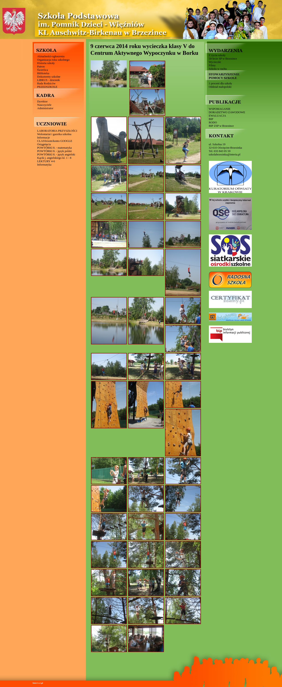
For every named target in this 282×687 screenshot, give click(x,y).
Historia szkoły (46, 63)
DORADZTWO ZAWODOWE (227, 112)
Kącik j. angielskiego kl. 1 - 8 (54, 157)
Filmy (212, 65)
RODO (213, 122)
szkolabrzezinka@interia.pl (224, 154)
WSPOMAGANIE (220, 109)
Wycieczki (215, 62)
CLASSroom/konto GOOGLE (54, 141)
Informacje (43, 137)
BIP (211, 119)
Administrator (45, 108)
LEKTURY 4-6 (46, 161)
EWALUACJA (217, 115)
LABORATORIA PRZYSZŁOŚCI (57, 130)
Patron (41, 66)
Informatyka (44, 164)
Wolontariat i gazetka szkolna (54, 134)
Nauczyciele (44, 104)
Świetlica (42, 69)
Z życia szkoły (217, 55)
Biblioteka (43, 73)
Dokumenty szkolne (49, 76)
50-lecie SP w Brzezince (223, 58)
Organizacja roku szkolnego (53, 59)
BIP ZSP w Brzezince (221, 125)
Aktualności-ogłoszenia (51, 56)
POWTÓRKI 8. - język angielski (56, 154)
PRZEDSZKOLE (47, 86)
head (38, 683)
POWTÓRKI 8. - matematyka (54, 147)
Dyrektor (42, 101)
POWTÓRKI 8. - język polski (54, 151)
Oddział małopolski (220, 86)
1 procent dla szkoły (220, 83)
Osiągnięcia (44, 144)
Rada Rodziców (46, 83)
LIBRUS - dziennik (48, 80)
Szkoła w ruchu (218, 68)
